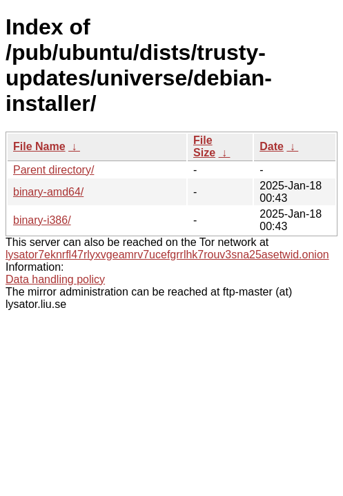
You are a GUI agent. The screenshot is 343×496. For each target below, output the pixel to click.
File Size (204, 146)
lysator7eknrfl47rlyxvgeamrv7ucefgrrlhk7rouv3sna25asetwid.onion (167, 254)
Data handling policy (55, 279)
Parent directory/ (53, 170)
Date (271, 146)
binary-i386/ (42, 220)
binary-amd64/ (48, 192)
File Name (39, 146)
